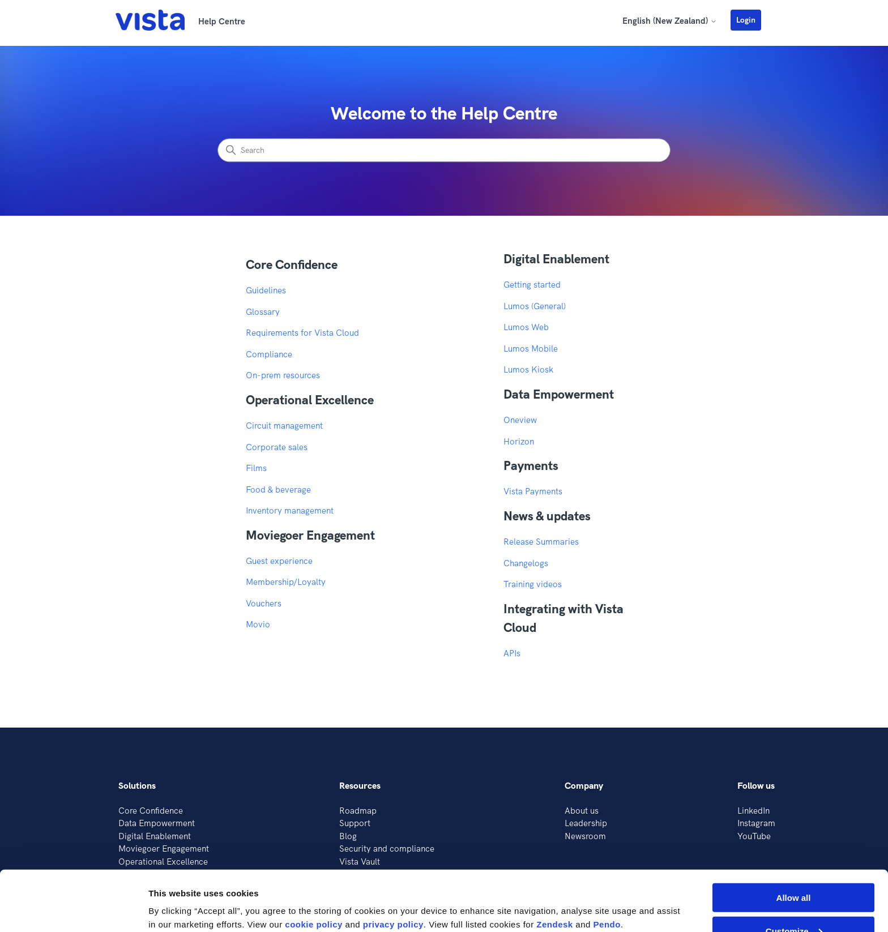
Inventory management (290, 510)
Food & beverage (278, 489)
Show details (174, 895)
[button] (751, 20)
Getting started (532, 284)
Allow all (793, 837)
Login (745, 20)
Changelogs (525, 563)
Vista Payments (532, 491)
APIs (511, 653)
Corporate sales (277, 447)
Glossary (263, 311)
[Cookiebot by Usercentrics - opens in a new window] (73, 909)
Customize (794, 870)
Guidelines (266, 290)
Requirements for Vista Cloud (302, 332)
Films (256, 468)
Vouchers (263, 603)
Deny (793, 904)
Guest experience (279, 560)
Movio (258, 624)
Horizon (518, 441)
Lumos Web (526, 327)
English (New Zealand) (669, 20)
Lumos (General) (534, 306)
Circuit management (284, 425)
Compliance (269, 354)
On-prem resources (283, 375)
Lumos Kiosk (528, 369)
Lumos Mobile (530, 348)
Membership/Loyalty (286, 581)
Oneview (520, 419)
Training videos (532, 584)
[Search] (444, 150)
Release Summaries (541, 541)
